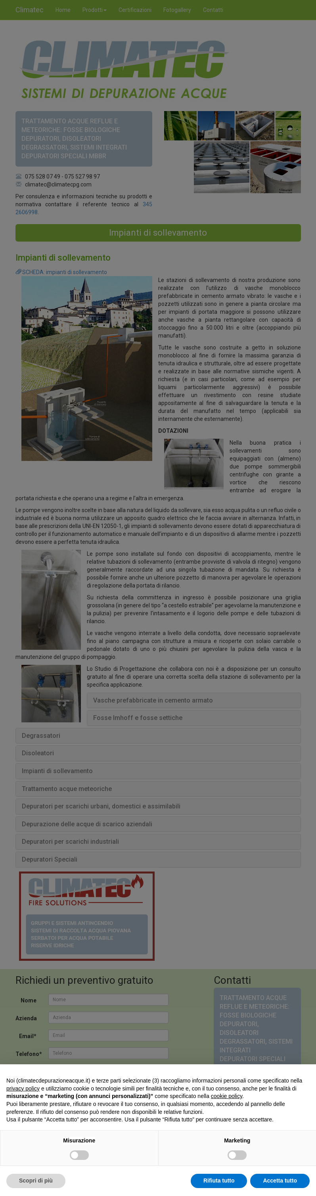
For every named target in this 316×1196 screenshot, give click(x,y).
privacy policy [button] (23, 1088)
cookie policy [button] (226, 1096)
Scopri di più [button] (36, 1180)
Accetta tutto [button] (280, 1180)
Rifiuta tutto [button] (219, 1180)
